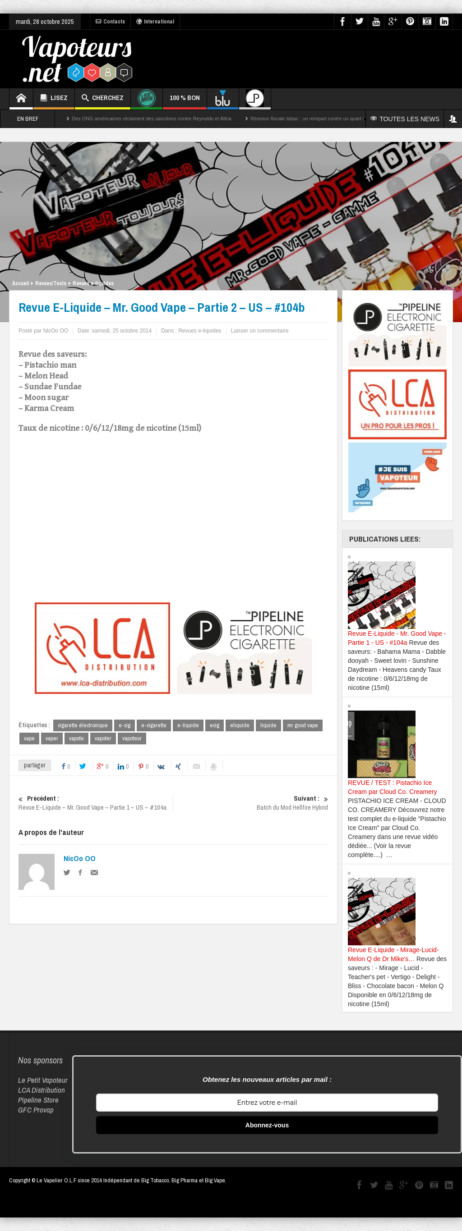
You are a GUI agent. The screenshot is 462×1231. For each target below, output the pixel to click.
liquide (268, 725)
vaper (52, 738)
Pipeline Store (38, 1099)
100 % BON (185, 101)
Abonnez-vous (267, 1125)
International (155, 21)
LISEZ (53, 98)
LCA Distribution (41, 1090)
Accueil (20, 283)
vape (29, 738)
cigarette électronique (83, 725)
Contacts (110, 21)
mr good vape (302, 725)
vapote (76, 738)
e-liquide (188, 725)
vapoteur (132, 738)
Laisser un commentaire (260, 331)
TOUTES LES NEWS (404, 119)
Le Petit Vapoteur (43, 1080)
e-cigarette (153, 725)
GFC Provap (36, 1109)
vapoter (103, 738)
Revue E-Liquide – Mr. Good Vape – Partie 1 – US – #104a (95, 803)
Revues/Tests (50, 283)
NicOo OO (80, 858)
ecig (214, 725)
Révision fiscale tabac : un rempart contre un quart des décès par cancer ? (332, 118)
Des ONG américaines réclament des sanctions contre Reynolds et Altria (151, 118)
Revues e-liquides (93, 283)
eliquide (239, 725)
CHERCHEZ (102, 98)
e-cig (124, 725)
